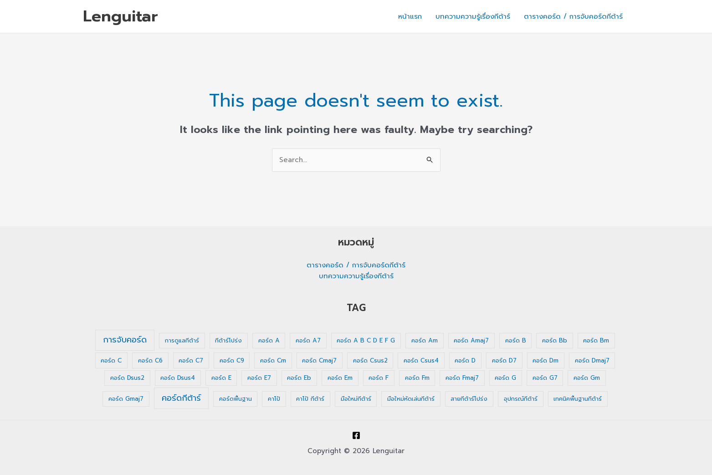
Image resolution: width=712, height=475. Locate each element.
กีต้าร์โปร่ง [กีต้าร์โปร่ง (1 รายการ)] (228, 340)
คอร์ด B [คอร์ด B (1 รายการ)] (515, 340)
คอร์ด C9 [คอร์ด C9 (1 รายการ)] (232, 360)
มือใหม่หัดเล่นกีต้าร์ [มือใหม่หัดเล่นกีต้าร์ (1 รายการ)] (411, 398)
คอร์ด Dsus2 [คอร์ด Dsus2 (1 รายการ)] (127, 377)
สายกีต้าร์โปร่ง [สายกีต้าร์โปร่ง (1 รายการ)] (469, 398)
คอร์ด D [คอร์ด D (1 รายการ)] (465, 360)
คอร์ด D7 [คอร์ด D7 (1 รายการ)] (504, 360)
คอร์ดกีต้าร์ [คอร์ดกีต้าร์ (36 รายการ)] (181, 398)
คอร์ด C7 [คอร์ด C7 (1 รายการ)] (191, 360)
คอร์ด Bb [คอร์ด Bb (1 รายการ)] (554, 340)
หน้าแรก (410, 16)
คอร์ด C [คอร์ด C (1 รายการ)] (111, 360)
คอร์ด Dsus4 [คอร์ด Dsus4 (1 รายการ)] (177, 377)
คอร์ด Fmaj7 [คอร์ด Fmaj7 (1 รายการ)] (462, 377)
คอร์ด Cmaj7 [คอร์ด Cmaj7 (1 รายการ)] (319, 360)
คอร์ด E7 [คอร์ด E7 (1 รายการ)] (259, 377)
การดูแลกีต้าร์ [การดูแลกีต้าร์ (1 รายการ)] (182, 340)
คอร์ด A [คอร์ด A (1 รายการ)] (269, 340)
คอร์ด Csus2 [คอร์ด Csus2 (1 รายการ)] (370, 360)
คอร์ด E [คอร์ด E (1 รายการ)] (221, 377)
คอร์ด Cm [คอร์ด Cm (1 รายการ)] (273, 360)
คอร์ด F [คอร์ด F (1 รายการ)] (379, 377)
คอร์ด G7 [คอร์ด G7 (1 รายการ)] (545, 377)
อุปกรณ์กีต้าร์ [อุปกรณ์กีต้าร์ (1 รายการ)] (521, 398)
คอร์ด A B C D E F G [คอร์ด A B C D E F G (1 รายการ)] (366, 340)
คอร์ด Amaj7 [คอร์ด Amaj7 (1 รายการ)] (471, 340)
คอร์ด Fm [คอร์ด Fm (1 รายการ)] (417, 377)
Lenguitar (120, 16)
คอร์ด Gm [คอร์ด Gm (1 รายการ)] (587, 377)
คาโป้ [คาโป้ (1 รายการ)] (274, 398)
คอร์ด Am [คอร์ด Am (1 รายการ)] (424, 340)
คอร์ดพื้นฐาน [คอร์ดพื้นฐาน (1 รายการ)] (235, 398)
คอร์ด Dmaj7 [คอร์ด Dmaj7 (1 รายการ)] (592, 360)
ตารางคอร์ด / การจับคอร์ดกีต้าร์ (573, 16)
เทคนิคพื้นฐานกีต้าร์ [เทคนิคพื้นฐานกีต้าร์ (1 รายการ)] (577, 398)
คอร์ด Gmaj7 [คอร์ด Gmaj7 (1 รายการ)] (125, 398)
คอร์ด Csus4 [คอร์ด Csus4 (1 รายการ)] (421, 360)
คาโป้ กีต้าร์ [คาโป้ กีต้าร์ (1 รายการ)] (310, 398)
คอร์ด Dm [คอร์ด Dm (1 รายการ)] (545, 360)
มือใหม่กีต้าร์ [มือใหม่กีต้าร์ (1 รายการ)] (356, 398)
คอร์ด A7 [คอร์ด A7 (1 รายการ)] (308, 340)
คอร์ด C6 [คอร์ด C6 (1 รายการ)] (150, 360)
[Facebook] (356, 435)
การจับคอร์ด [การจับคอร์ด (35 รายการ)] (125, 339)
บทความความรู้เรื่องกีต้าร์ (472, 16)
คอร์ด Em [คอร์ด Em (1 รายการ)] (340, 377)
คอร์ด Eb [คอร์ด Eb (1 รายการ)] (299, 377)
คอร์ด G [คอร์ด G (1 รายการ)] (505, 377)
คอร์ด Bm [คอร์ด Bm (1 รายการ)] (596, 340)
